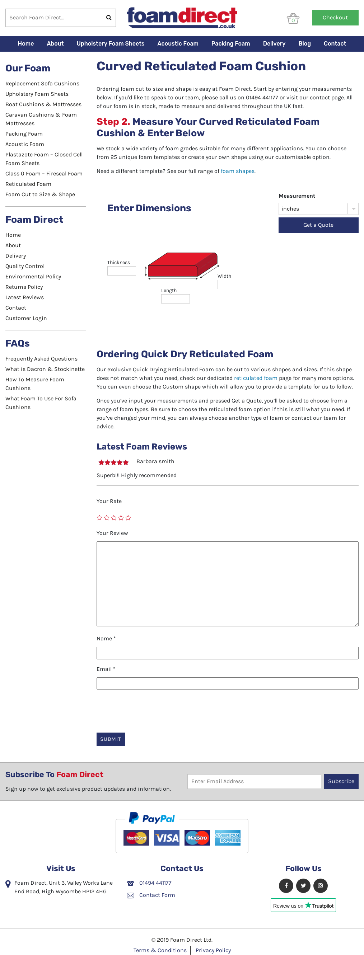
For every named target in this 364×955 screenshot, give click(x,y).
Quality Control (25, 266)
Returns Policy (24, 286)
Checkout (335, 17)
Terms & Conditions (160, 950)
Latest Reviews (24, 297)
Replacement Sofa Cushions (42, 83)
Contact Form (151, 895)
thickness (118, 262)
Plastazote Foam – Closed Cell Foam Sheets (44, 158)
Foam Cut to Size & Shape (40, 194)
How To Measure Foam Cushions (34, 383)
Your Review (112, 533)
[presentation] (151, 709)
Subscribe (341, 781)
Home (26, 43)
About (55, 43)
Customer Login (26, 318)
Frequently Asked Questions (41, 358)
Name (106, 638)
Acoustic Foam (178, 43)
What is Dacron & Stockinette (45, 369)
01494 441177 (149, 882)
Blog (305, 43)
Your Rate (109, 501)
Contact (335, 43)
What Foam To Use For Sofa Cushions (40, 402)
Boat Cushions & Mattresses (43, 104)
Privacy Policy (213, 950)
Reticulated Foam (28, 183)
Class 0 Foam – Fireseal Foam (44, 173)
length (169, 290)
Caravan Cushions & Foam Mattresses (41, 119)
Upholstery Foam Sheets (111, 43)
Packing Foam (230, 43)
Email (106, 668)
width (224, 276)
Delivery (274, 43)
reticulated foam (255, 378)
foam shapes (238, 171)
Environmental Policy (33, 276)
